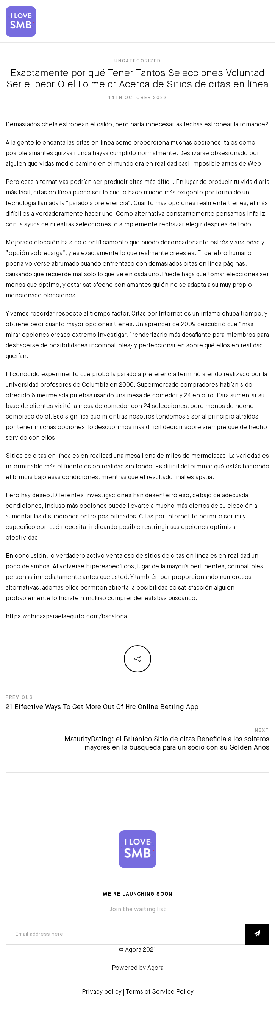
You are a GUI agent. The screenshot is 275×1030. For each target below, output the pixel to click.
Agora (155, 968)
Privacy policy (102, 992)
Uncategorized (137, 61)
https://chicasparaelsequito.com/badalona (66, 617)
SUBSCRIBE (257, 934)
